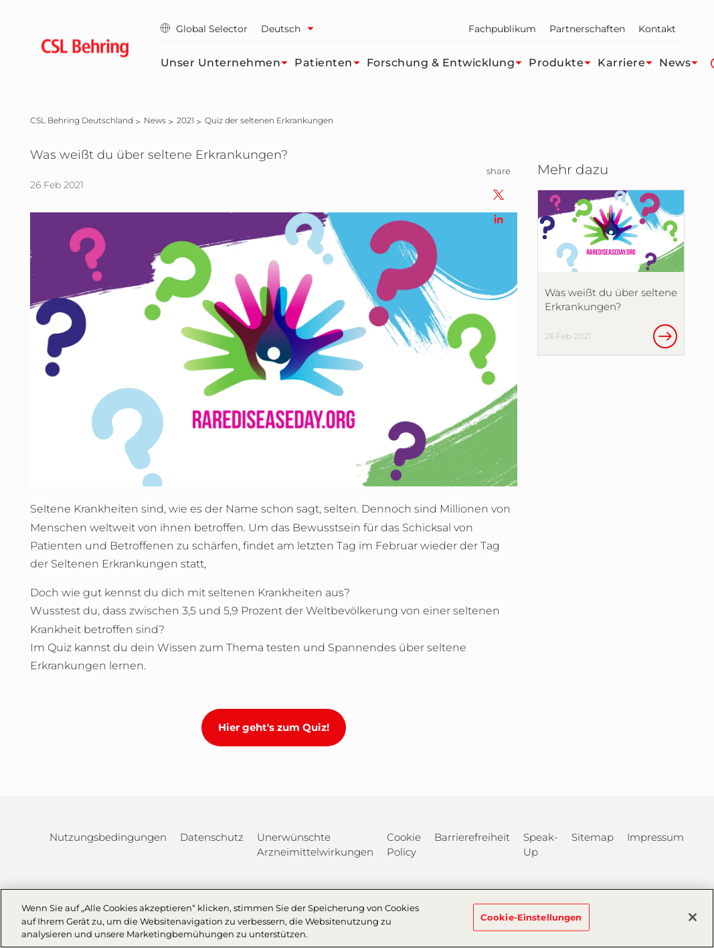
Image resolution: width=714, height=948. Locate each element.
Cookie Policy (404, 844)
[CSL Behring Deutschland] (81, 120)
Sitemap (592, 837)
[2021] (185, 120)
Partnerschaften (587, 29)
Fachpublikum (502, 29)
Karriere (628, 63)
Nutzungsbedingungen (108, 837)
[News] (155, 120)
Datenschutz (212, 837)
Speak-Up (540, 844)
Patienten (330, 63)
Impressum (655, 837)
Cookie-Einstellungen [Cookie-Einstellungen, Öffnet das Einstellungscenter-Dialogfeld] (531, 924)
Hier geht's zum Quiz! (273, 727)
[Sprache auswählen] (291, 29)
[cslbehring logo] (85, 50)
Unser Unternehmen (228, 63)
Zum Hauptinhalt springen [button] (0, 0)
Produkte (563, 63)
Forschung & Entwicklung (448, 63)
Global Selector (204, 29)
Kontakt (657, 29)
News (682, 63)
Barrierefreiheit (472, 837)
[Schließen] (692, 924)
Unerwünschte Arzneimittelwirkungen (315, 844)
